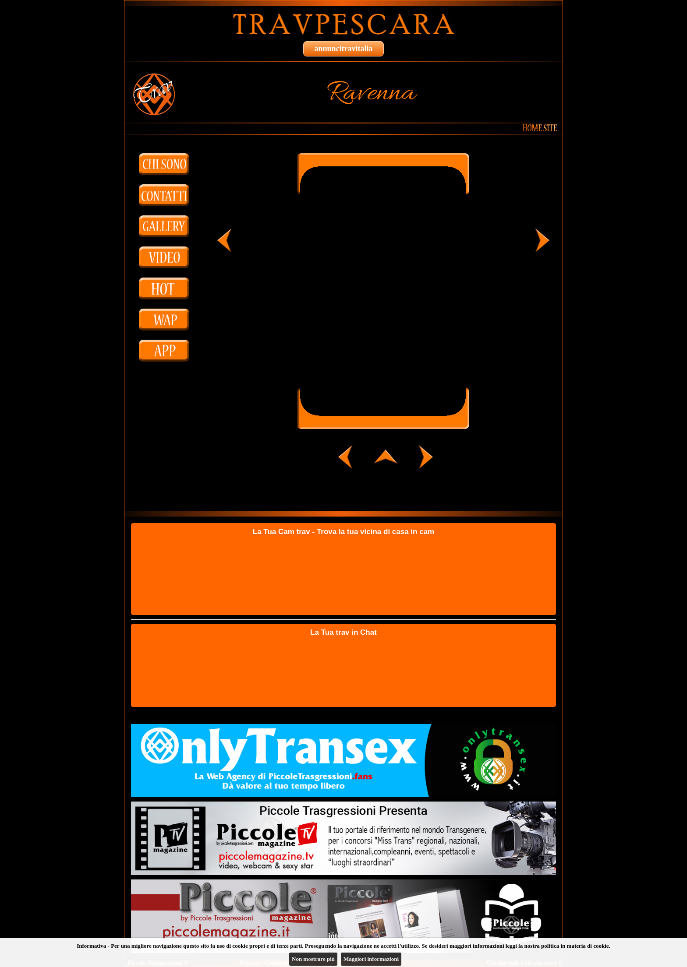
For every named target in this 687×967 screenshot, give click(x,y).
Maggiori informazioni (371, 959)
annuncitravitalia (343, 48)
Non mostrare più (313, 959)
